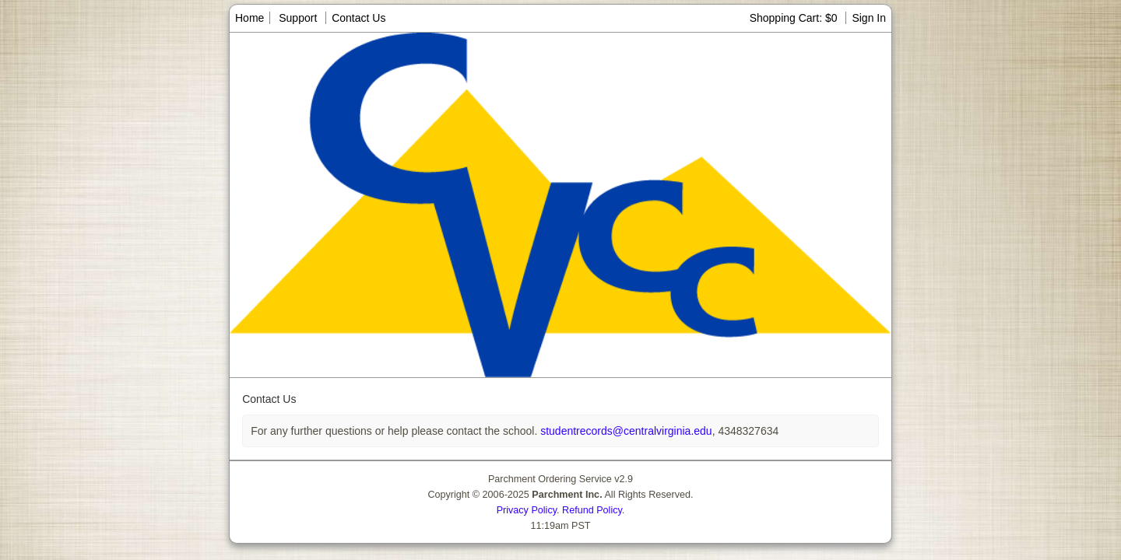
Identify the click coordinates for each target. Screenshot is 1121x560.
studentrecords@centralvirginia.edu (624, 431)
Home (249, 18)
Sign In (869, 18)
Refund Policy (592, 510)
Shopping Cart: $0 (795, 18)
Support (298, 18)
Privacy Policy (527, 510)
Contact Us (358, 18)
